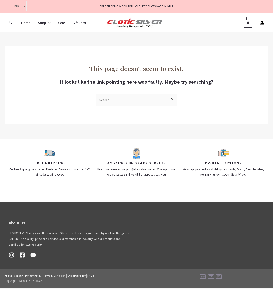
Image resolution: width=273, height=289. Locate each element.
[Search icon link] (11, 23)
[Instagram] (11, 256)
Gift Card (76, 22)
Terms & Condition (55, 276)
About (8, 276)
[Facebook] (22, 256)
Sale (59, 22)
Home (25, 22)
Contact (19, 276)
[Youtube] (33, 256)
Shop (43, 22)
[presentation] (47, 22)
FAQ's (92, 276)
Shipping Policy (78, 276)
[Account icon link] (262, 23)
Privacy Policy (33, 276)
